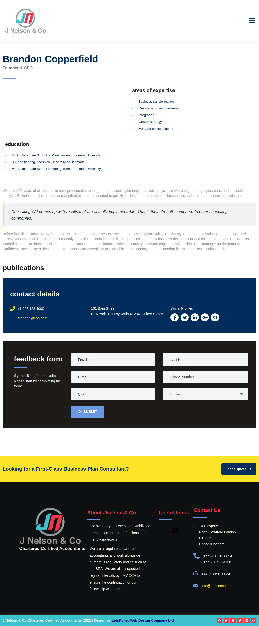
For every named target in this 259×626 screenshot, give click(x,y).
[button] (175, 530)
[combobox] (205, 394)
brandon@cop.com (32, 318)
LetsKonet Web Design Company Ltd (143, 620)
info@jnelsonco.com (217, 586)
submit (88, 412)
